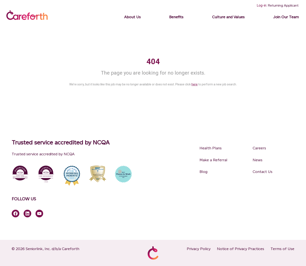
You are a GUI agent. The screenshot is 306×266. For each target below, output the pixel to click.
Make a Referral (213, 160)
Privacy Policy (199, 248)
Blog (203, 171)
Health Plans (211, 148)
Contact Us (262, 171)
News (257, 160)
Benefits (176, 17)
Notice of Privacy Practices (240, 248)
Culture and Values (228, 17)
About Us (132, 17)
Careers (259, 148)
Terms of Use (282, 248)
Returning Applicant (283, 5)
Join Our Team (286, 17)
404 (153, 61)
